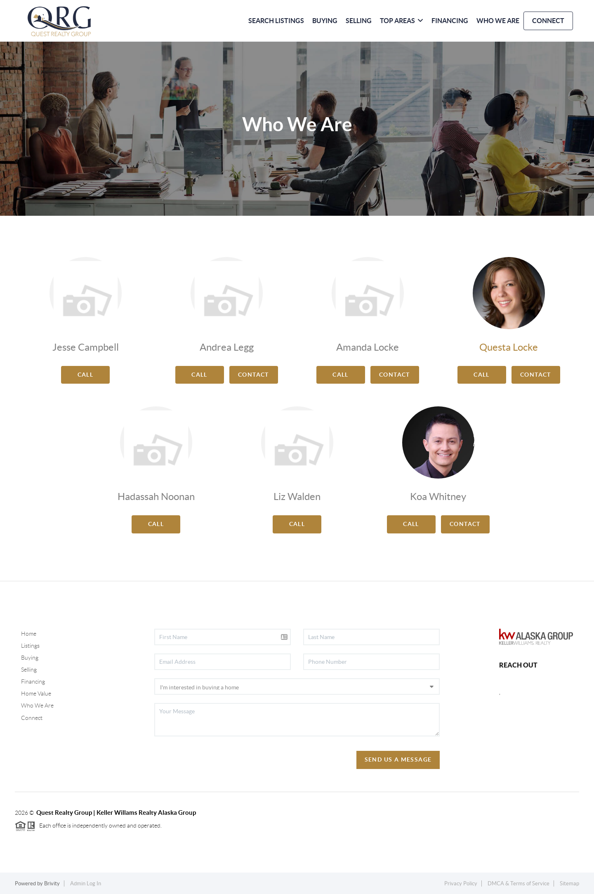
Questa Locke (508, 347)
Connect (31, 718)
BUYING (324, 20)
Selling (29, 669)
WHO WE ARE (497, 20)
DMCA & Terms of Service (518, 883)
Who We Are (37, 705)
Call (86, 374)
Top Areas (401, 20)
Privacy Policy (460, 883)
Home (28, 633)
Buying (29, 657)
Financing (33, 681)
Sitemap (569, 883)
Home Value (36, 693)
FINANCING (449, 20)
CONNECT (548, 20)
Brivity (52, 883)
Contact (253, 374)
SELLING (359, 20)
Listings (30, 645)
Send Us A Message (398, 759)
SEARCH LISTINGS (276, 20)
